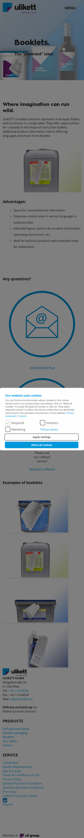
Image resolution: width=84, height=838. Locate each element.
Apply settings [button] (42, 437)
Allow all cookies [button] (41, 444)
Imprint (23, 415)
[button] (49, 429)
